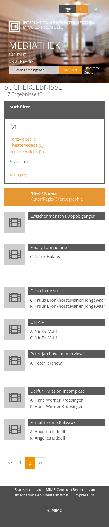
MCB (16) (18, 175)
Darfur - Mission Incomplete (58, 391)
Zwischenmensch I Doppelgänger (63, 216)
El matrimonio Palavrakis (55, 422)
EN (94, 9)
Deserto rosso (44, 290)
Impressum (84, 495)
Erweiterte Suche (92, 70)
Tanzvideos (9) (23, 139)
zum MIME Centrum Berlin (60, 489)
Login (67, 9)
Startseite (23, 489)
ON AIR (37, 322)
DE (82, 9)
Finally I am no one (49, 247)
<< (10, 462)
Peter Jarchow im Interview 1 (58, 353)
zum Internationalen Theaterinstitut (56, 492)
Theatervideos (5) (27, 145)
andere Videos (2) (27, 151)
